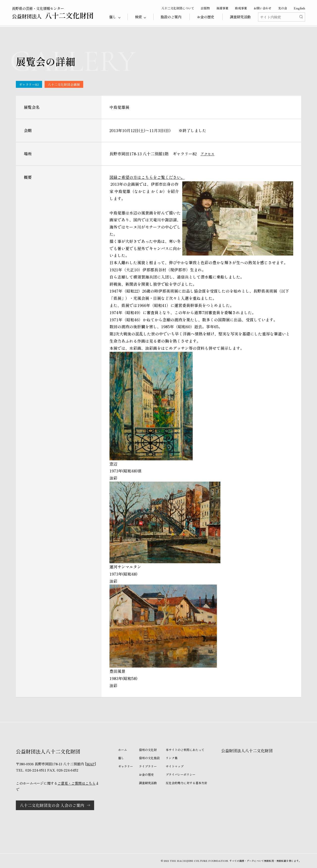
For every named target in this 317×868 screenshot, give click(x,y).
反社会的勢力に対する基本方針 (186, 783)
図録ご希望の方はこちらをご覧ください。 (147, 177)
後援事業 (222, 8)
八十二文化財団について (177, 8)
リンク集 (172, 758)
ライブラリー (148, 766)
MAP (90, 763)
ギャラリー (125, 766)
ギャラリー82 (29, 84)
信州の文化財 (148, 750)
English (299, 8)
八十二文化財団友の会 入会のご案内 (52, 805)
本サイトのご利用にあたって (185, 750)
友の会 (282, 8)
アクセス (207, 153)
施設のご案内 (170, 16)
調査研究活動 (240, 16)
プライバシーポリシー (180, 774)
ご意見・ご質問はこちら (76, 783)
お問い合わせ (262, 8)
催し (121, 758)
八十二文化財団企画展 (64, 84)
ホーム (122, 750)
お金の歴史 (205, 16)
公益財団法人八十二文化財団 (247, 750)
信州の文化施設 (149, 758)
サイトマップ (175, 766)
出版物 (205, 8)
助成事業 (241, 8)
